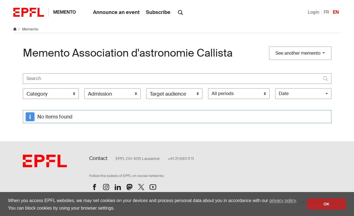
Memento (64, 12)
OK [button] (326, 204)
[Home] (15, 29)
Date (284, 93)
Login (313, 12)
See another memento (298, 53)
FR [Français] (326, 12)
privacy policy (282, 200)
